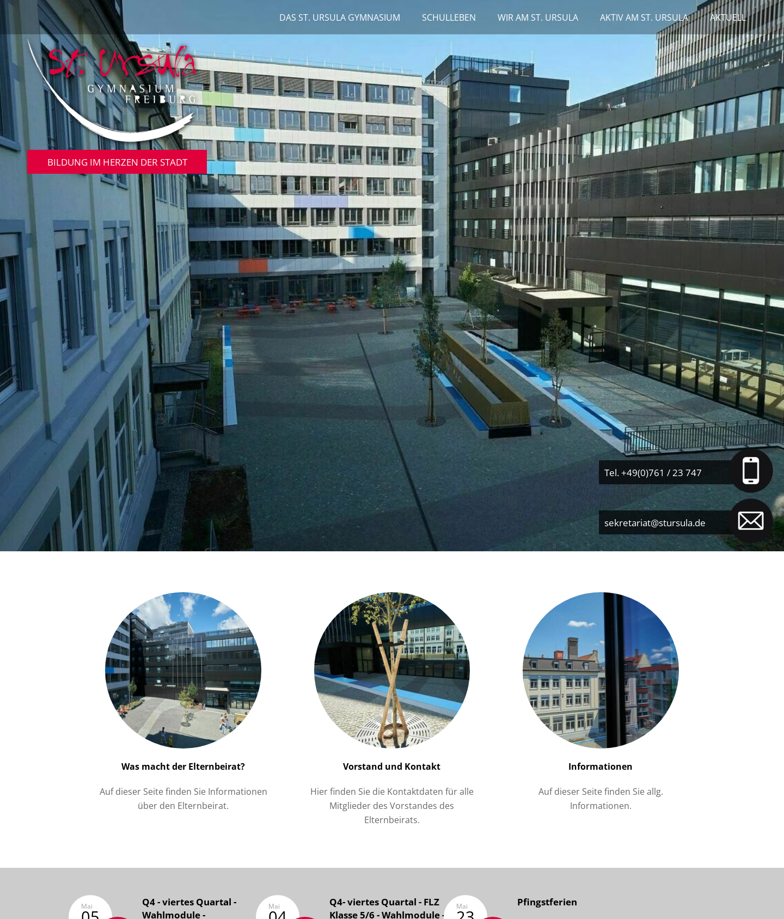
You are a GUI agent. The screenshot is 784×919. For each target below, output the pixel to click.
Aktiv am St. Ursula (644, 17)
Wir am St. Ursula (538, 17)
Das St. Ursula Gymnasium (339, 17)
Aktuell (728, 17)
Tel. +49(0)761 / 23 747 (653, 472)
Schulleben (449, 17)
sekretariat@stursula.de (655, 522)
